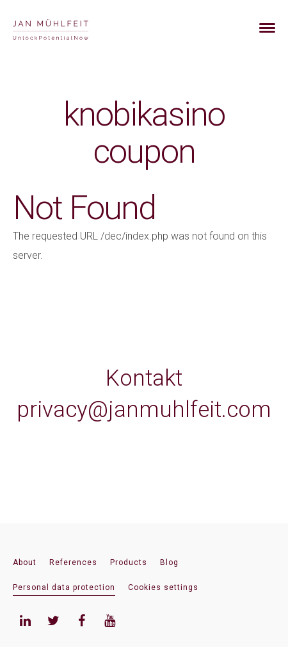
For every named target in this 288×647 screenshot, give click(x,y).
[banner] (65, 28)
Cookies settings (163, 587)
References (73, 562)
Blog (169, 562)
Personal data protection (64, 587)
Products (128, 562)
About (24, 562)
